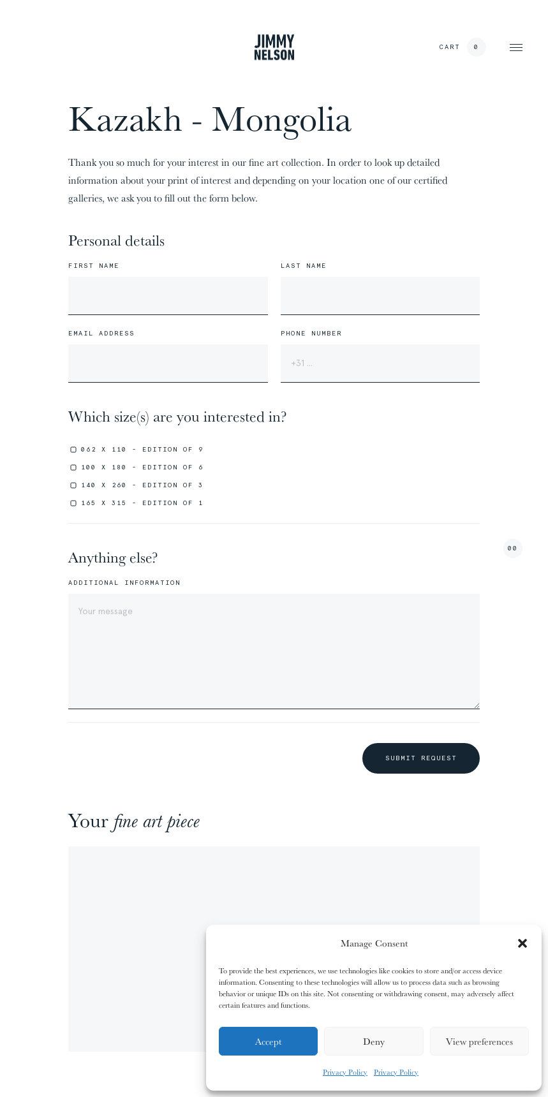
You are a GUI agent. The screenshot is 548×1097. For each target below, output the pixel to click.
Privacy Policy (345, 1071)
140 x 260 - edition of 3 (142, 485)
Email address (101, 333)
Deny (374, 1041)
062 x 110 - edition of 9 (142, 449)
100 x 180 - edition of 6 (142, 467)
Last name (304, 266)
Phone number (311, 333)
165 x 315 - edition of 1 (142, 502)
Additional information (124, 583)
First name (93, 266)
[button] (522, 943)
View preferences (479, 1041)
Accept (268, 1041)
